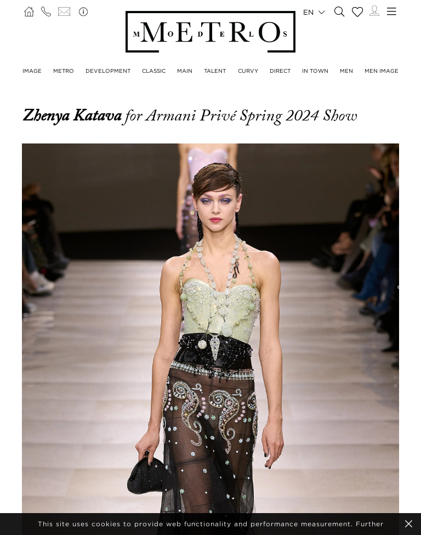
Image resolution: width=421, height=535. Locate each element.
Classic (154, 71)
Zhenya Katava (73, 115)
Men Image (382, 71)
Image (32, 71)
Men (346, 71)
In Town (315, 71)
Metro (63, 71)
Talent (215, 71)
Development (108, 71)
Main (184, 71)
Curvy (248, 71)
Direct (280, 71)
